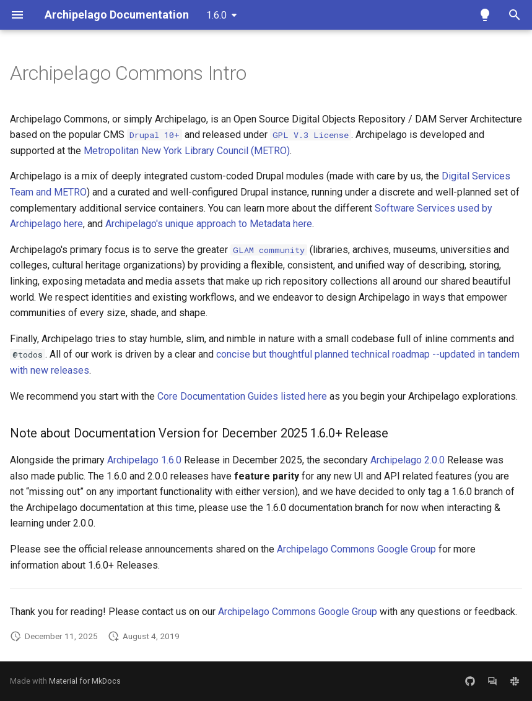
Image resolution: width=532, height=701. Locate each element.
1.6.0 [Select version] (216, 15)
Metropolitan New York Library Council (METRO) (187, 151)
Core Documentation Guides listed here (242, 396)
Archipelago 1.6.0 (144, 460)
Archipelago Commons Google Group (356, 549)
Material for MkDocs (85, 681)
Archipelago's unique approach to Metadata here (208, 224)
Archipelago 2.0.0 (407, 460)
